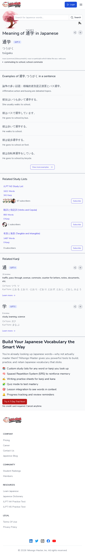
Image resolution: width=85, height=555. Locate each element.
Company (8, 434)
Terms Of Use (10, 521)
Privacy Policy (10, 527)
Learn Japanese (11, 491)
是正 (38, 86)
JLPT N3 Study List (13, 186)
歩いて (22, 99)
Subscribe (77, 201)
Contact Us (8, 450)
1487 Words (9, 238)
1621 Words (9, 191)
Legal (6, 515)
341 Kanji (7, 195)
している (28, 153)
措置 (44, 86)
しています (27, 113)
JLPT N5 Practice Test (14, 506)
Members (8, 476)
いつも (14, 99)
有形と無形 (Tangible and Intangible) (21, 233)
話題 (18, 86)
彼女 (5, 99)
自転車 (11, 153)
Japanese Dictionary (13, 496)
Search (76, 17)
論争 (5, 86)
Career (6, 445)
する (33, 99)
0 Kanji (6, 218)
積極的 (27, 86)
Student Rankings (12, 471)
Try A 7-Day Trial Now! (14, 401)
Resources (9, 485)
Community (9, 464)
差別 (33, 86)
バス (52, 86)
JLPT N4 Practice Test (14, 501)
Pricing (6, 440)
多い (12, 86)
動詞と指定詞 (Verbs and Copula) (20, 210)
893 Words (8, 214)
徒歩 (10, 140)
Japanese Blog (10, 455)
